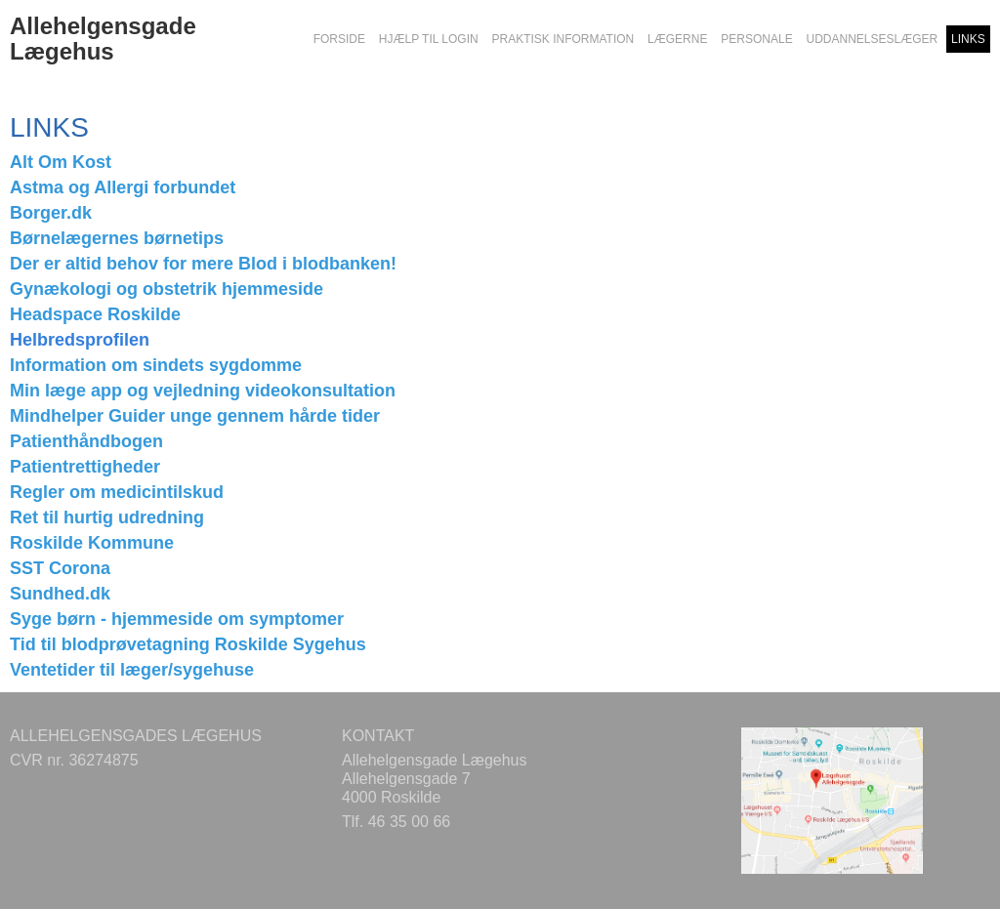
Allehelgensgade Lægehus (103, 39)
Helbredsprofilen (79, 340)
